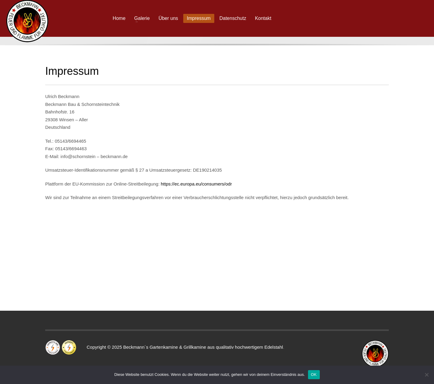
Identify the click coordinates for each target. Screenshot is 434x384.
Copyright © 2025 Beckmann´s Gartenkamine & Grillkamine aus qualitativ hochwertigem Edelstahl (180, 347)
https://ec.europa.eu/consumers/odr (196, 183)
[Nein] (426, 375)
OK (314, 374)
